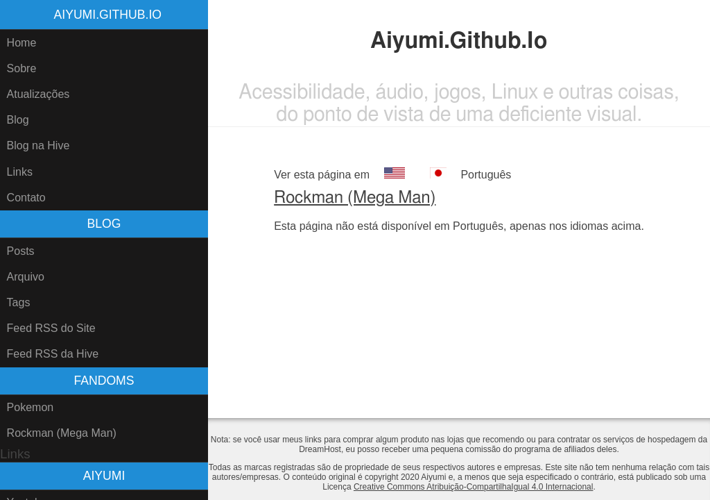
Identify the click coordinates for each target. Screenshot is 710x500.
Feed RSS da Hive (53, 354)
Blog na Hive (38, 145)
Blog (18, 120)
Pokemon (30, 407)
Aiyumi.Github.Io (108, 15)
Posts (21, 251)
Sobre (22, 68)
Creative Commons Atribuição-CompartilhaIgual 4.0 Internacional (474, 487)
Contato (26, 197)
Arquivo (25, 277)
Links (20, 172)
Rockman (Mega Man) (61, 433)
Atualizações (38, 94)
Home (22, 43)
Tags (19, 302)
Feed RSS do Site (51, 328)
